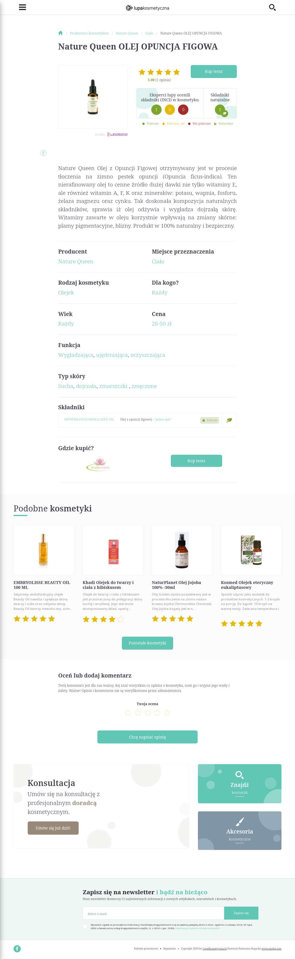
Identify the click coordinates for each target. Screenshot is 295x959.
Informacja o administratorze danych (197, 927)
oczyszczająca (148, 355)
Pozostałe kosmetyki (147, 643)
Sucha (65, 386)
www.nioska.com (271, 948)
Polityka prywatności (146, 948)
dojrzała (86, 386)
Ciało (158, 261)
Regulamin (169, 948)
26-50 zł (161, 323)
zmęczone (144, 386)
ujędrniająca (112, 355)
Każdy (160, 292)
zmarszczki (114, 386)
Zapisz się (241, 913)
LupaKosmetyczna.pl (215, 948)
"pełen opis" (163, 419)
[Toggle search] (275, 7)
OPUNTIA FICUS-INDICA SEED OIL (89, 419)
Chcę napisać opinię (147, 737)
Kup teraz (213, 71)
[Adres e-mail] (153, 913)
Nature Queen (75, 261)
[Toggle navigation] (20, 7)
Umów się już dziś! (55, 828)
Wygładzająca (75, 355)
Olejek (66, 292)
